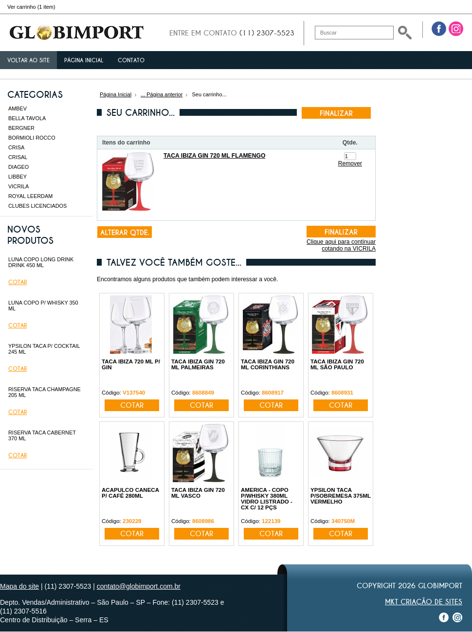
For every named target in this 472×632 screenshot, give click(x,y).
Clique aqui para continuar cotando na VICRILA (341, 245)
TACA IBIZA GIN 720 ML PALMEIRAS (198, 364)
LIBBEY (17, 177)
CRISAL (17, 157)
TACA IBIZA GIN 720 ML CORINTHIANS (267, 364)
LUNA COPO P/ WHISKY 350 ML (43, 305)
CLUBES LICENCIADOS (37, 206)
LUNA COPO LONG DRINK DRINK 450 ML (40, 262)
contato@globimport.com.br (139, 586)
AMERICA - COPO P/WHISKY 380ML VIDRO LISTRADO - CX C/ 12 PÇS (266, 498)
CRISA (16, 147)
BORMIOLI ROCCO (31, 138)
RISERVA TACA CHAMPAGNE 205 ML (44, 392)
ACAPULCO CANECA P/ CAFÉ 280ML (130, 493)
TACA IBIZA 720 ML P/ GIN (131, 364)
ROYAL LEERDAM (30, 196)
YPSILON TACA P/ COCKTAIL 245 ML (44, 349)
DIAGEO (18, 167)
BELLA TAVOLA (27, 118)
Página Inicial (115, 94)
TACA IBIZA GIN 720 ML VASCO (198, 493)
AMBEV (17, 108)
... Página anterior (161, 94)
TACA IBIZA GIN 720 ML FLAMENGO (214, 155)
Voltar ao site (28, 60)
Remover (350, 163)
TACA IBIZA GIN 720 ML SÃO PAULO (337, 364)
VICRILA (18, 186)
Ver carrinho (31, 7)
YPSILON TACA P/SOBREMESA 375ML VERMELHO (340, 496)
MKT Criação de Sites (423, 601)
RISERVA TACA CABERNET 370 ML (42, 435)
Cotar (17, 282)
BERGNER (21, 128)
